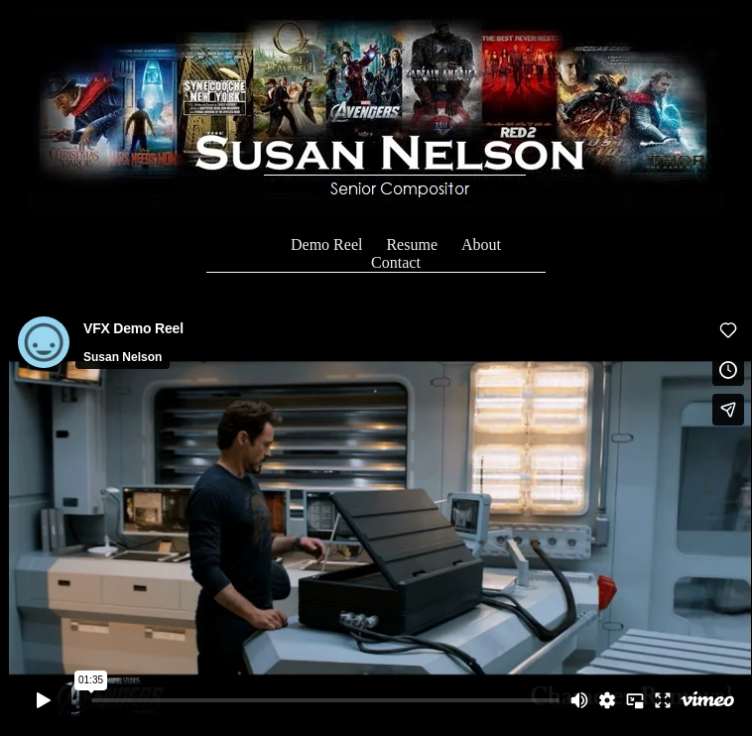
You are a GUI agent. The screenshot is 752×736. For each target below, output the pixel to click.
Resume (412, 244)
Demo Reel (326, 244)
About (481, 244)
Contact (396, 262)
